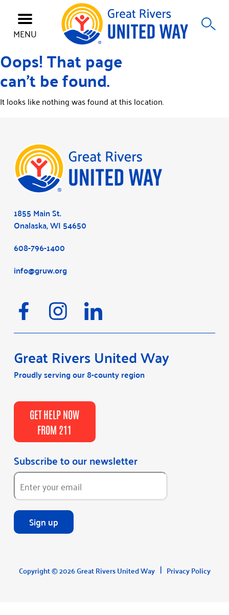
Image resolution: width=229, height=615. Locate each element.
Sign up (43, 521)
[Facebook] (31, 316)
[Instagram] (66, 316)
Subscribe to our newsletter (76, 460)
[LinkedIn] (101, 316)
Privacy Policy (189, 570)
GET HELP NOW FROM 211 (54, 421)
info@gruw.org (40, 270)
